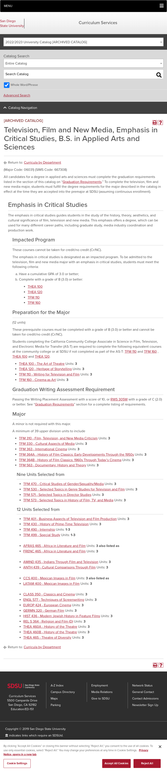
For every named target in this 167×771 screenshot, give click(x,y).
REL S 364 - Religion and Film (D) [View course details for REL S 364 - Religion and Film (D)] (48, 621)
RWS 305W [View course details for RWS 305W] (119, 399)
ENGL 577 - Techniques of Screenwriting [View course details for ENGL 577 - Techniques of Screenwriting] (53, 600)
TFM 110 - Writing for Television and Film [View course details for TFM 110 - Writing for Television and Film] (49, 374)
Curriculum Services (98, 22)
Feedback (78, 742)
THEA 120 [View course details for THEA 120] (35, 292)
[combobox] (83, 42)
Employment (99, 685)
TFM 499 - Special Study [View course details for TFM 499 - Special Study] (41, 535)
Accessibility (13, 742)
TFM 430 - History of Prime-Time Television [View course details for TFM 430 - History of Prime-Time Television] (56, 524)
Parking (56, 705)
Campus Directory (63, 692)
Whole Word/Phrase (24, 85)
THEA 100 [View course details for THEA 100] (35, 286)
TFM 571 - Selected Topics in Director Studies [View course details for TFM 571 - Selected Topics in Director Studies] (57, 495)
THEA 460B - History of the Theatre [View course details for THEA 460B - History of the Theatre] (50, 632)
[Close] (160, 749)
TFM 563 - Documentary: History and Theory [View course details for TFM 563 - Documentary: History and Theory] (52, 465)
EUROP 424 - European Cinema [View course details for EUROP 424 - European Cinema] (47, 605)
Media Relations (102, 692)
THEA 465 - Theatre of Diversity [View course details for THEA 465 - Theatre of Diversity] (47, 637)
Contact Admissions (145, 698)
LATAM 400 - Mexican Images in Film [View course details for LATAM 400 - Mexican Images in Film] (51, 584)
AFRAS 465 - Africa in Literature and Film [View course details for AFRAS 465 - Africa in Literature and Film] (54, 546)
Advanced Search (16, 95)
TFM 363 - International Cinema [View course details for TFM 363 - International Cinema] (43, 449)
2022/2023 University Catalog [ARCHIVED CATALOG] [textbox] (46, 42)
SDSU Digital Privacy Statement (47, 742)
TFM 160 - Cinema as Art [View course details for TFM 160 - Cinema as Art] (37, 380)
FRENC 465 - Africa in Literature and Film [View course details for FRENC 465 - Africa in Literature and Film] (54, 551)
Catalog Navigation (22, 108)
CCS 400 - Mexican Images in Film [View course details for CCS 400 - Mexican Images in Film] (49, 578)
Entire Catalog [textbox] (16, 63)
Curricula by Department (42, 162)
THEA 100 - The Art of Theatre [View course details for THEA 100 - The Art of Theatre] (42, 364)
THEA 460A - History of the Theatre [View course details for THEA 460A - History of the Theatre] (50, 627)
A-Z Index (57, 685)
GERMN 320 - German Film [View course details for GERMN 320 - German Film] (43, 610)
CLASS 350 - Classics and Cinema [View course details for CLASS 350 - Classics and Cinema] (49, 594)
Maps (54, 698)
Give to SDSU (100, 698)
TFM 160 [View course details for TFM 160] (34, 303)
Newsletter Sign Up (145, 705)
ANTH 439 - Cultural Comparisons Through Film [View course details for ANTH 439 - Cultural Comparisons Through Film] (59, 567)
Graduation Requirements (82, 182)
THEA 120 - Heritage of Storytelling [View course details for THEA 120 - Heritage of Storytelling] (45, 369)
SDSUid (57, 735)
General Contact (143, 692)
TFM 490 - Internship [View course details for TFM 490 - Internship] (39, 529)
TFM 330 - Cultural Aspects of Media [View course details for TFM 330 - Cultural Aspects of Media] (47, 444)
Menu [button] (8, 6)
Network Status (142, 685)
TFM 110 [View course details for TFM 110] (34, 297)
